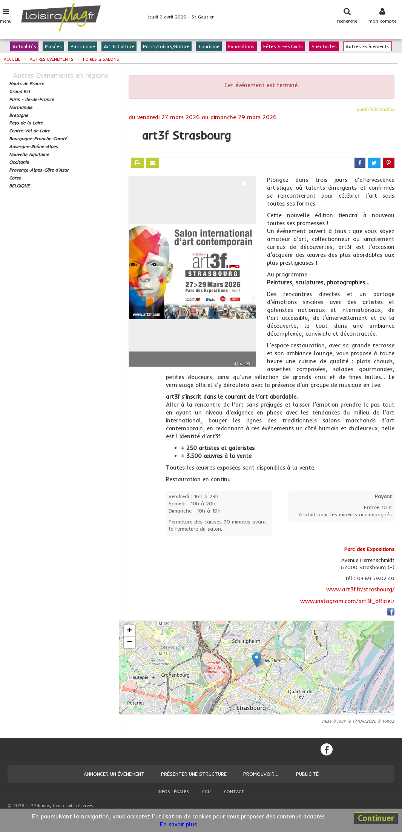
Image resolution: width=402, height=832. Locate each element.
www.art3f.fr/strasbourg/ (360, 589)
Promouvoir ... (261, 774)
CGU (206, 791)
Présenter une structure (194, 774)
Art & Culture (119, 46)
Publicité (307, 774)
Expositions (241, 46)
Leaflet (349, 712)
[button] (256, 660)
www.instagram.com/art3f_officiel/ (347, 601)
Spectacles (324, 46)
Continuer (376, 818)
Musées (53, 46)
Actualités (24, 46)
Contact (234, 791)
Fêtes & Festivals (283, 46)
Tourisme (208, 46)
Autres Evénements (367, 46)
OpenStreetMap (382, 712)
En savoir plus (178, 824)
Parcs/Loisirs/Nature (166, 46)
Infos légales (173, 791)
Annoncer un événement (114, 774)
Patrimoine (83, 46)
